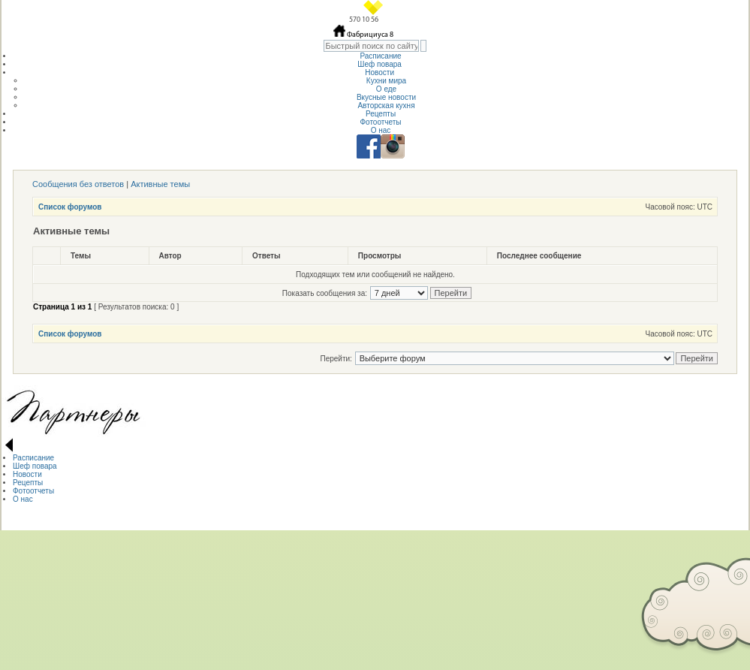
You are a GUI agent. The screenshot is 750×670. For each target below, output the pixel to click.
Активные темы (160, 184)
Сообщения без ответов (78, 184)
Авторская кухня (385, 105)
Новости (380, 72)
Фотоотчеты (380, 122)
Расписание (380, 56)
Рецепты (381, 114)
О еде (386, 89)
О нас (381, 130)
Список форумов (70, 207)
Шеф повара (380, 64)
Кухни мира (386, 81)
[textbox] (371, 46)
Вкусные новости (386, 97)
